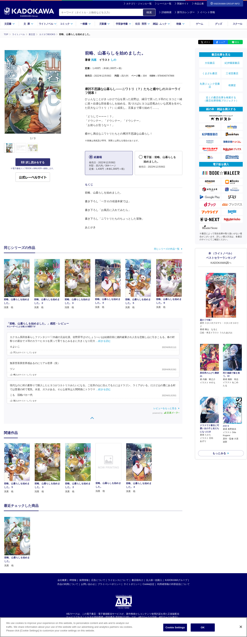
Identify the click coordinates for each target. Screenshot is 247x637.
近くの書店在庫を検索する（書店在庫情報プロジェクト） (221, 90)
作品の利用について (67, 584)
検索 (149, 12)
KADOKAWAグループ (176, 580)
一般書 (85, 23)
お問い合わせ (88, 584)
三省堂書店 (232, 70)
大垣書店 (209, 62)
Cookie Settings (175, 627)
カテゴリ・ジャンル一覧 (139, 3)
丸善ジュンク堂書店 (209, 79)
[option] (19, 468)
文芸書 (9, 23)
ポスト (207, 42)
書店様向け (137, 580)
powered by (166, 413)
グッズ (218, 23)
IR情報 (72, 580)
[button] (64, 148)
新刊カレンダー (184, 12)
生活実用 (142, 23)
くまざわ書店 (210, 70)
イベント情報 (206, 12)
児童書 (104, 23)
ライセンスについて (118, 580)
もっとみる (219, 422)
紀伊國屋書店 (232, 62)
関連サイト (183, 3)
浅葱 (93, 59)
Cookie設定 (148, 584)
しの (113, 59)
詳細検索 (165, 12)
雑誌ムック (161, 23)
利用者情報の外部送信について (173, 584)
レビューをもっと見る (165, 408)
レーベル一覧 (164, 3)
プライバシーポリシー (109, 584)
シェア (222, 42)
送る (237, 42)
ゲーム (199, 23)
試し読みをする (33, 162)
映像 (180, 23)
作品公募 (199, 3)
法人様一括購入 (154, 580)
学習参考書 (123, 23)
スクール (237, 23)
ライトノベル (48, 23)
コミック (66, 23)
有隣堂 (232, 79)
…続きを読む (103, 341)
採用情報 (84, 580)
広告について (98, 580)
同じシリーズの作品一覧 (166, 248)
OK (203, 627)
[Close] (241, 627)
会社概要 (62, 580)
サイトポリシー (132, 584)
